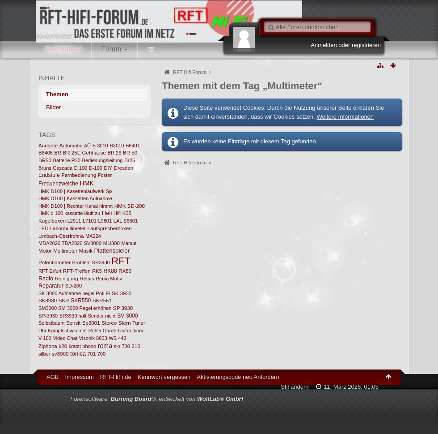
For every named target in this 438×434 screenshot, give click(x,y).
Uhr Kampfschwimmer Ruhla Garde (77, 330)
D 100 (80, 168)
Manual (130, 243)
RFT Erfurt (49, 271)
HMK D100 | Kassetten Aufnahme (75, 198)
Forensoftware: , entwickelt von (156, 398)
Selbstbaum (51, 323)
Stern (124, 323)
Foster (105, 175)
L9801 (105, 220)
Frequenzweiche (58, 183)
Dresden (124, 168)
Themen (57, 94)
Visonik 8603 (93, 338)
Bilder (53, 107)
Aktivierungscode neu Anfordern (238, 377)
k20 (63, 346)
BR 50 (130, 152)
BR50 (44, 160)
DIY (108, 168)
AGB (52, 377)
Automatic (70, 145)
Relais (87, 278)
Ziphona (47, 346)
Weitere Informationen (345, 116)
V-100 (44, 338)
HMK (87, 183)
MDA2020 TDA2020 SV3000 (69, 243)
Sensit (73, 323)
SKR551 (102, 300)
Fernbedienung (78, 175)
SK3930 (47, 300)
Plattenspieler (112, 250)
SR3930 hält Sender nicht (87, 315)
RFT (121, 260)
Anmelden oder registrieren (346, 45)
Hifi (117, 213)
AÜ (87, 145)
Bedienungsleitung (102, 160)
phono (89, 346)
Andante (48, 145)
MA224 (93, 236)
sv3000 (60, 354)
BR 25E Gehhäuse (84, 152)
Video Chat (65, 338)
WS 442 (117, 338)
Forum (111, 49)
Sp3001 (91, 323)
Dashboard (63, 49)
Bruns (44, 168)
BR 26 (115, 152)
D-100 (95, 168)
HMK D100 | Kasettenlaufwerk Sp (75, 191)
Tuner (138, 323)
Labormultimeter (68, 228)
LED (43, 228)
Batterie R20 (66, 160)
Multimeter (65, 251)
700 (101, 354)
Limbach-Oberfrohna (61, 236)
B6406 (45, 152)
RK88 (110, 271)
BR (58, 152)
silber (44, 354)
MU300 (111, 243)
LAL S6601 (126, 220)
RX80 (124, 271)
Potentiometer (54, 262)
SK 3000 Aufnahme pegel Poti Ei (74, 293)
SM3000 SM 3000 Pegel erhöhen (74, 308)
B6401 (133, 145)
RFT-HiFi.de (115, 377)
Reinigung (66, 278)
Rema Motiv (109, 278)
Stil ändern (294, 386)
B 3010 (100, 145)
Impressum (79, 377)
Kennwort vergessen (164, 377)
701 (92, 354)
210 (136, 346)
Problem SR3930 (91, 262)
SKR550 (81, 300)
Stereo (109, 323)
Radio (45, 278)
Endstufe (49, 175)
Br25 (129, 160)
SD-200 (73, 285)
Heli (107, 213)
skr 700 (122, 346)
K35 (127, 213)
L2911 (74, 220)
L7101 (90, 220)
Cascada (62, 168)
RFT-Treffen (77, 271)
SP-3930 (48, 315)
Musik (86, 251)
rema (105, 345)
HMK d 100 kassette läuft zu (69, 213)
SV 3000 (127, 316)
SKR (64, 300)
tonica (78, 353)
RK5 (97, 271)
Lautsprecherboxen (110, 228)
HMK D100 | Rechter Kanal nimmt (75, 206)
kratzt (75, 346)
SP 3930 (123, 308)
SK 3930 (121, 293)
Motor (45, 251)
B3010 (117, 145)
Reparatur (50, 286)
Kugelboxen (52, 220)
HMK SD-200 (129, 206)
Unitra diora (130, 330)
